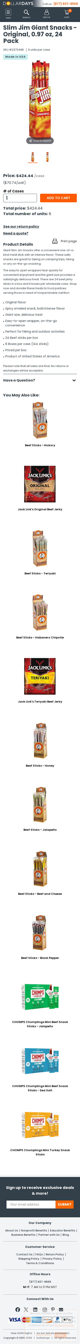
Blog (66, 1235)
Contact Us (24, 1254)
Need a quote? (15, 233)
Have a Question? (21, 380)
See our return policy (21, 226)
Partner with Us (49, 1235)
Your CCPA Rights (21, 1333)
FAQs (39, 1254)
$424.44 (35, 208)
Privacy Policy (52, 1259)
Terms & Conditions (40, 1263)
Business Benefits (23, 1235)
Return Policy (55, 1254)
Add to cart (58, 197)
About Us (11, 1230)
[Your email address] (31, 1204)
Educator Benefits (62, 1230)
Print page (69, 241)
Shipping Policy (28, 1259)
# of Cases (13, 191)
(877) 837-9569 (66, 4)
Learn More (44, 1334)
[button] (46, 14)
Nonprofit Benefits (34, 1230)
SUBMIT (64, 1204)
